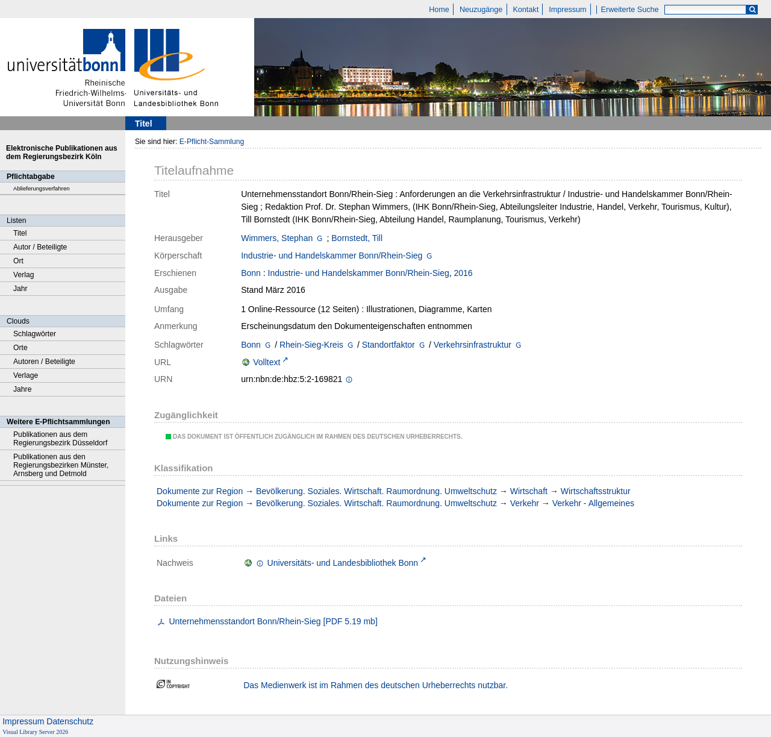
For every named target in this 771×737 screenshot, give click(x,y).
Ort (18, 261)
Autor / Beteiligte (40, 247)
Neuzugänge (481, 9)
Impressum (567, 9)
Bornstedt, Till (356, 238)
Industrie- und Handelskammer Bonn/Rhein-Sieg (331, 255)
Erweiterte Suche (630, 9)
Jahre (22, 389)
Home (439, 9)
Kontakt (525, 9)
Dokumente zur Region (200, 491)
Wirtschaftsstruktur (596, 491)
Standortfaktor (388, 345)
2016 (463, 273)
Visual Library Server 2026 (35, 732)
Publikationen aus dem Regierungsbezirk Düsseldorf (60, 438)
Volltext (266, 362)
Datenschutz (69, 721)
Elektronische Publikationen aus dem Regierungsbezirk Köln (61, 152)
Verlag (23, 275)
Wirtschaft (529, 491)
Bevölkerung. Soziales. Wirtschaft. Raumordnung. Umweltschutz (376, 491)
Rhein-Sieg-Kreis (311, 345)
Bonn (251, 273)
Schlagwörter (34, 334)
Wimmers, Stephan (277, 238)
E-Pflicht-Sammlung (212, 141)
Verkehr (524, 503)
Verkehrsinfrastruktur (472, 345)
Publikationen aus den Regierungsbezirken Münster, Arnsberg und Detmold (60, 465)
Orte (20, 347)
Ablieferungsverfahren (41, 188)
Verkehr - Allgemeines (593, 503)
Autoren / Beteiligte (44, 361)
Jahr (20, 288)
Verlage (25, 375)
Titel (20, 233)
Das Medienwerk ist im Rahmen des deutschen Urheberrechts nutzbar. (375, 685)
